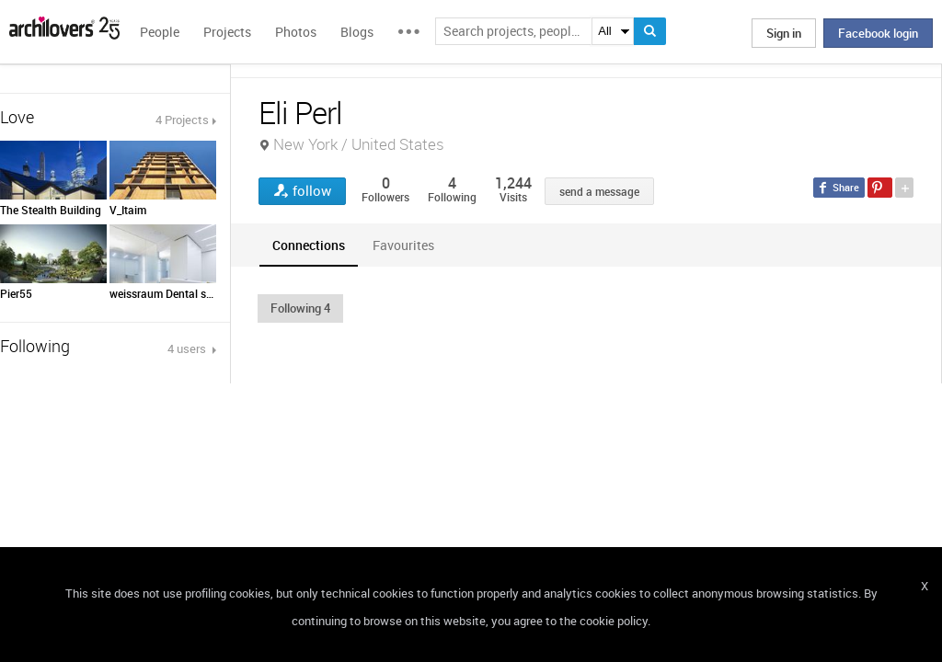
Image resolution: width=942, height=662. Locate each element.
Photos (295, 31)
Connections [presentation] (308, 245)
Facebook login (878, 33)
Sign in (783, 33)
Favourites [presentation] (403, 245)
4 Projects (182, 119)
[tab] (308, 245)
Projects (227, 31)
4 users (188, 348)
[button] (300, 308)
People (159, 31)
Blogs (356, 31)
